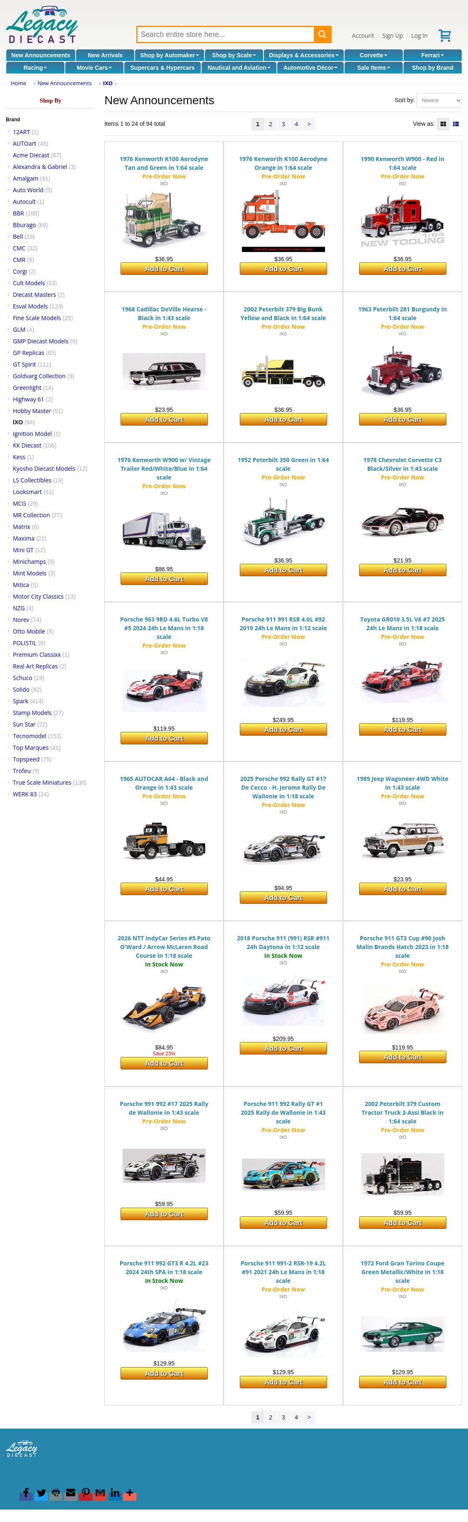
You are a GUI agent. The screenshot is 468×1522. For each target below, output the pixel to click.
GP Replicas (28, 353)
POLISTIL (25, 643)
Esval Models (30, 306)
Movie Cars (94, 67)
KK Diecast (27, 445)
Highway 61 (28, 399)
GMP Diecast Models (41, 341)
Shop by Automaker (169, 55)
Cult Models (29, 283)
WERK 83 (25, 794)
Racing (35, 67)
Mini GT (23, 550)
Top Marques (31, 747)
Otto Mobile (29, 631)
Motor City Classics (38, 596)
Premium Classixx (37, 654)
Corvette (374, 55)
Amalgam (25, 178)
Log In (419, 35)
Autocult (24, 202)
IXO (108, 83)
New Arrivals (105, 55)
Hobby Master (32, 411)
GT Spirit (24, 364)
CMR (19, 260)
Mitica (21, 585)
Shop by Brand (432, 67)
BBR (18, 213)
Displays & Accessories (303, 55)
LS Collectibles (32, 480)
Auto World (28, 190)
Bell (18, 236)
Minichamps (29, 561)
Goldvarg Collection (39, 376)
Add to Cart (164, 269)
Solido (21, 689)
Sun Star (24, 724)
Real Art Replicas (35, 666)
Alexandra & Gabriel (40, 167)
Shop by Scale (234, 55)
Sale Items (373, 67)
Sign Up (392, 35)
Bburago (24, 225)
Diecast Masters (34, 295)
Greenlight (27, 388)
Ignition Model (32, 434)
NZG (19, 608)
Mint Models (30, 573)
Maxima (23, 538)
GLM (19, 329)
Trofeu (22, 771)
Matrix (21, 527)
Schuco (22, 678)
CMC (19, 248)
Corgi (20, 271)
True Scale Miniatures (42, 782)
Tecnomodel (30, 736)
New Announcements (40, 55)
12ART (21, 132)
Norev (21, 620)
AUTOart (24, 143)
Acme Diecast (31, 155)
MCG (19, 503)
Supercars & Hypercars (163, 67)
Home (18, 83)
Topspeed (26, 759)
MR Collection (31, 515)
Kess (19, 457)
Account (363, 35)
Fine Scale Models (37, 318)
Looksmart (27, 492)
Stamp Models (32, 713)
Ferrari (432, 55)
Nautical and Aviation (238, 67)
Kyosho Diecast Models (44, 468)
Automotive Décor (310, 67)
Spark (20, 701)
